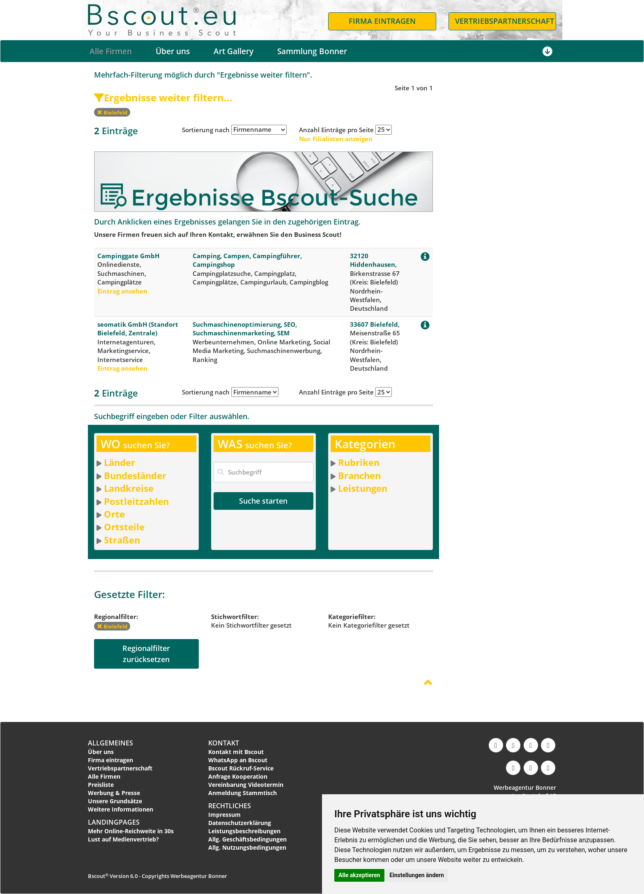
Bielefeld (112, 112)
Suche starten (263, 501)
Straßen (122, 540)
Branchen (359, 475)
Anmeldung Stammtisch (242, 793)
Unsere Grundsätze (115, 801)
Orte (114, 514)
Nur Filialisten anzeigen (336, 139)
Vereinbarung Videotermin (245, 785)
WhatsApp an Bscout (237, 760)
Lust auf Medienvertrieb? (123, 839)
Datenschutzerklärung (239, 823)
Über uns (173, 51)
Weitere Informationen (120, 809)
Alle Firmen (111, 51)
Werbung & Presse (114, 793)
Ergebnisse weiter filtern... (163, 97)
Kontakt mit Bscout (236, 752)
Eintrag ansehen (122, 291)
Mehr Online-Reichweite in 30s (131, 831)
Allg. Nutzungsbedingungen (247, 847)
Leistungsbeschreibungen (244, 831)
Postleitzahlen (136, 501)
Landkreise (129, 488)
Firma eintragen (110, 760)
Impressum (224, 814)
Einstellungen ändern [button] (416, 875)
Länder (119, 462)
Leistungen (362, 488)
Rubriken (359, 462)
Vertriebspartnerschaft (120, 768)
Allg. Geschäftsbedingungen (247, 839)
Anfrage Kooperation (237, 776)
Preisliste (101, 785)
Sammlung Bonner (312, 51)
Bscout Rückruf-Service (241, 768)
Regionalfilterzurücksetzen (146, 653)
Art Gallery (233, 51)
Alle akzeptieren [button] (359, 875)
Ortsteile (124, 526)
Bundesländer (135, 475)
